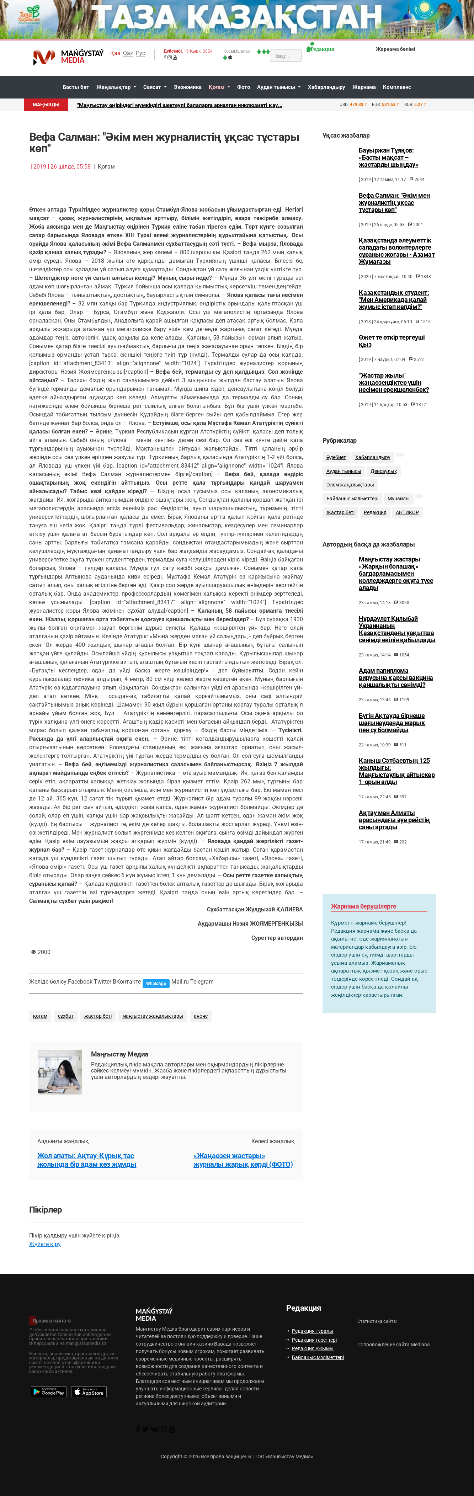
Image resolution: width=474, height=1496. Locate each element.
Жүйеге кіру (45, 1244)
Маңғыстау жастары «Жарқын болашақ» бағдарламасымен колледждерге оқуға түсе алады (396, 582)
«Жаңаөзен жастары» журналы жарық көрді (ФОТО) (243, 1159)
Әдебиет (336, 463)
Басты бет (76, 87)
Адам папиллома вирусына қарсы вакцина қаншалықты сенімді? (396, 686)
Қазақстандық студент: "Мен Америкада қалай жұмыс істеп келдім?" (394, 299)
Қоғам (217, 87)
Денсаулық (384, 477)
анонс (201, 1016)
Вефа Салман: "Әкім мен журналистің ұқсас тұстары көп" (394, 202)
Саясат (153, 87)
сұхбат (66, 1016)
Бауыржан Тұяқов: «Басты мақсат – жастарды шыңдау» (388, 157)
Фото (243, 87)
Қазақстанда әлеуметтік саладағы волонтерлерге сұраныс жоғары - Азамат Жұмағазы (397, 251)
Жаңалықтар (114, 87)
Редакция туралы (309, 1331)
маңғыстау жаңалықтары (152, 1016)
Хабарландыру (326, 87)
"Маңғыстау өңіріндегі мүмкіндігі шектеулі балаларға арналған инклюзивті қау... (179, 105)
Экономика (188, 87)
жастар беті (98, 1016)
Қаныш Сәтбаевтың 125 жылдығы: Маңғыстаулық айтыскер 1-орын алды (397, 780)
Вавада (222, 1344)
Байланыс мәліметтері (352, 505)
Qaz (128, 53)
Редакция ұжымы (310, 1348)
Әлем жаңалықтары (350, 491)
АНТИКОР (407, 519)
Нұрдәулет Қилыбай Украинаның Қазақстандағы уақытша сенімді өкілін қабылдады (397, 638)
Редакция (375, 519)
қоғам (40, 1016)
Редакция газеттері (311, 1340)
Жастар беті (340, 519)
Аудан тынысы (277, 87)
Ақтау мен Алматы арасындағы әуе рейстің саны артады (394, 829)
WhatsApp (156, 983)
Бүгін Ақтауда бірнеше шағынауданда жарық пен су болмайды (392, 731)
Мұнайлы (399, 505)
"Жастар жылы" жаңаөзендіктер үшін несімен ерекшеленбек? (394, 382)
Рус (140, 53)
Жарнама (364, 87)
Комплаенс (397, 87)
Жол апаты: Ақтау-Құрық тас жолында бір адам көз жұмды (87, 1159)
